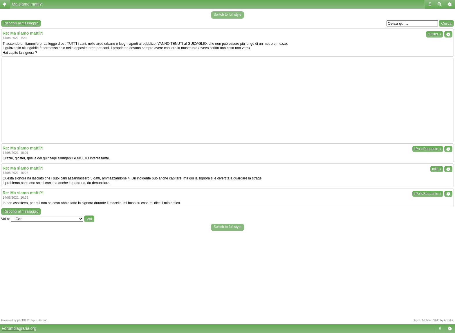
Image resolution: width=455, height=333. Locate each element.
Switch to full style (227, 15)
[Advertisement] (227, 100)
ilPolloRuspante (427, 149)
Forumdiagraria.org (19, 328)
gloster (434, 34)
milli (436, 169)
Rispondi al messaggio (21, 23)
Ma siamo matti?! (27, 4)
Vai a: (5, 219)
